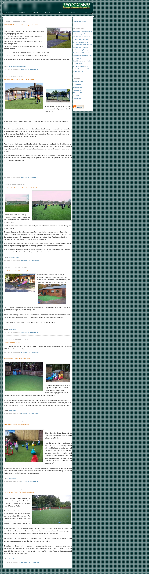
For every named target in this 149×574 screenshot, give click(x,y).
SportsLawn (9, 13)
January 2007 (77, 90)
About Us (47, 13)
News (60, 13)
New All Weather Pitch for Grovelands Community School (20, 188)
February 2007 (77, 93)
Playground (12, 329)
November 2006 (77, 87)
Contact (73, 13)
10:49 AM (24, 260)
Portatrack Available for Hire (12, 342)
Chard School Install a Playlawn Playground (16, 424)
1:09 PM (24, 69)
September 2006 (78, 81)
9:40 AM (24, 177)
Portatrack (22, 13)
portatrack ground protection (17, 66)
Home (85, 13)
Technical (35, 13)
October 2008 (77, 98)
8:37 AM (24, 481)
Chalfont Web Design (79, 21)
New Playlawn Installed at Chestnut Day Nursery (18, 271)
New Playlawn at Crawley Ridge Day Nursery (17, 358)
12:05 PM (24, 352)
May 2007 (76, 96)
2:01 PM (24, 332)
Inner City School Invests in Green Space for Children (19, 79)
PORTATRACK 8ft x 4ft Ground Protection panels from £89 (21, 25)
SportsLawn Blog (78, 71)
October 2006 (77, 84)
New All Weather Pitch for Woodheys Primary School (19, 492)
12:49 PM (24, 562)
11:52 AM (24, 413)
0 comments (33, 69)
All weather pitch (13, 257)
